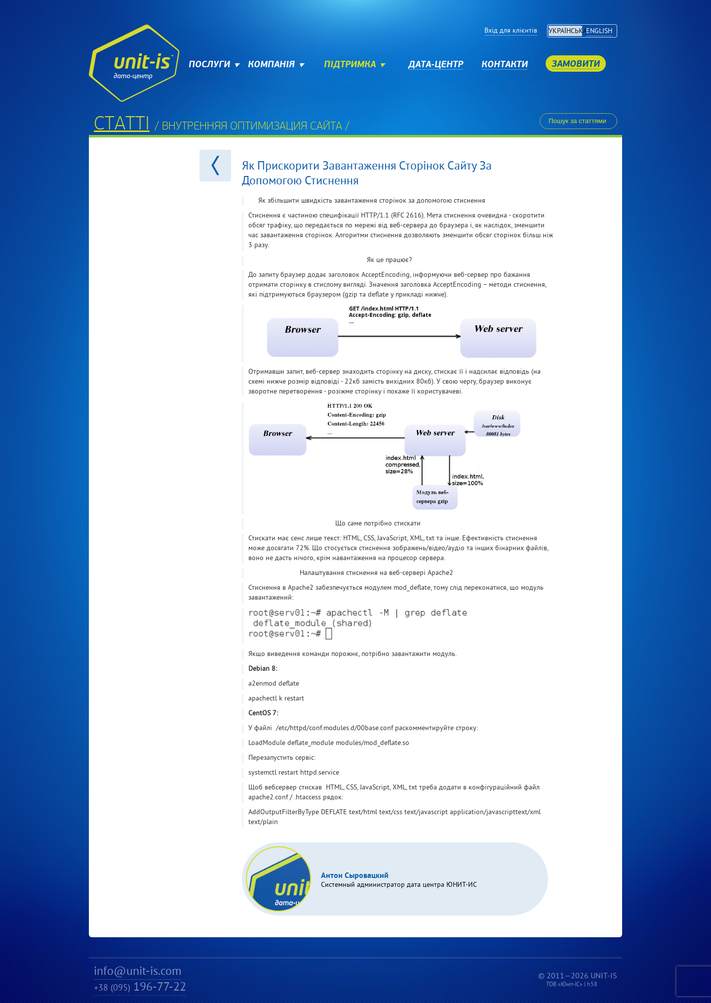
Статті (122, 125)
